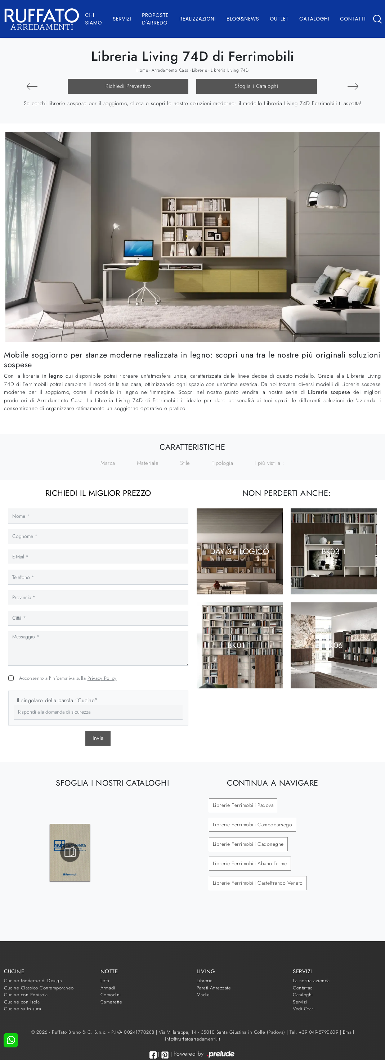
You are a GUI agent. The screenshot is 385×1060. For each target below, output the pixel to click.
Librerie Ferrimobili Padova (243, 805)
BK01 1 (240, 645)
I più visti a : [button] (270, 463)
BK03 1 (334, 551)
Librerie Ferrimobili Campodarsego (252, 824)
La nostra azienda (311, 980)
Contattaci (303, 987)
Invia (98, 738)
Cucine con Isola (22, 1001)
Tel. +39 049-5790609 (315, 1032)
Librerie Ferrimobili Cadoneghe (248, 844)
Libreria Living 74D (230, 70)
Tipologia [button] (222, 463)
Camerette (111, 1001)
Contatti (353, 18)
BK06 (333, 645)
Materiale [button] (148, 463)
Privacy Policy (102, 678)
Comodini (110, 994)
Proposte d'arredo (155, 19)
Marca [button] (107, 463)
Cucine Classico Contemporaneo (39, 987)
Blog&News (243, 18)
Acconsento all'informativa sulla (68, 678)
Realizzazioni (197, 18)
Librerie (199, 70)
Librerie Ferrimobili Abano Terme (250, 863)
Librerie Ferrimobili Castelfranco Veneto (258, 882)
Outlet (279, 18)
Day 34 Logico (239, 551)
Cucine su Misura (22, 1008)
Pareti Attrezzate (214, 987)
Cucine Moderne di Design (33, 980)
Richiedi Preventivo (128, 86)
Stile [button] (185, 463)
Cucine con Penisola (26, 994)
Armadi (107, 987)
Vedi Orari (303, 1008)
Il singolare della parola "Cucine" (57, 700)
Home (142, 70)
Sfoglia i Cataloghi (256, 86)
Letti (104, 980)
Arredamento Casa (170, 70)
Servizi (122, 18)
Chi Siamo (93, 19)
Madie (203, 994)
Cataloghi (314, 18)
